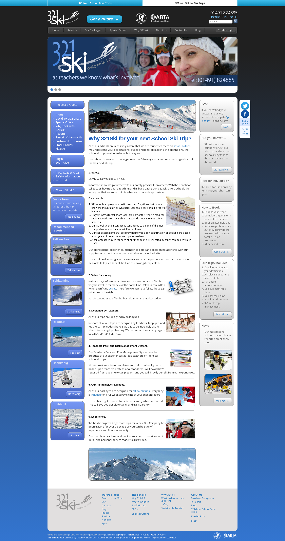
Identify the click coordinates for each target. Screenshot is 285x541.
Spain (105, 521)
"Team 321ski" (65, 190)
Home (56, 30)
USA (104, 501)
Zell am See (73, 270)
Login (59, 159)
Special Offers (117, 30)
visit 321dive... (222, 169)
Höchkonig (74, 394)
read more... (223, 401)
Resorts (72, 30)
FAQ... (226, 127)
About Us (161, 30)
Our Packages (93, 30)
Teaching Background (203, 498)
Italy (104, 508)
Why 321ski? (138, 498)
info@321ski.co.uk (224, 17)
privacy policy (97, 532)
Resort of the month (69, 137)
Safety (164, 503)
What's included (140, 501)
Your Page (62, 162)
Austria (106, 514)
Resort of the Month (113, 498)
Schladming (73, 311)
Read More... (223, 314)
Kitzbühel (75, 435)
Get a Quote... (222, 251)
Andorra (106, 518)
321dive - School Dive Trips (95, 3)
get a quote (73, 216)
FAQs (135, 508)
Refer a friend (245, 128)
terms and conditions (58, 532)
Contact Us (181, 30)
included (96, 394)
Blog (197, 30)
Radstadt (75, 352)
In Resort (61, 180)
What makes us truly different (172, 499)
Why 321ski (141, 30)
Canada (106, 504)
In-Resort (196, 501)
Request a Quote (66, 105)
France (105, 511)
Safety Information (68, 176)
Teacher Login (225, 30)
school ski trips (182, 146)
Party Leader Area (67, 172)
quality (112, 288)
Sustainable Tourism (69, 141)
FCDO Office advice (79, 532)
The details (139, 494)
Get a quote (104, 19)
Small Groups (139, 504)
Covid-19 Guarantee (68, 118)
